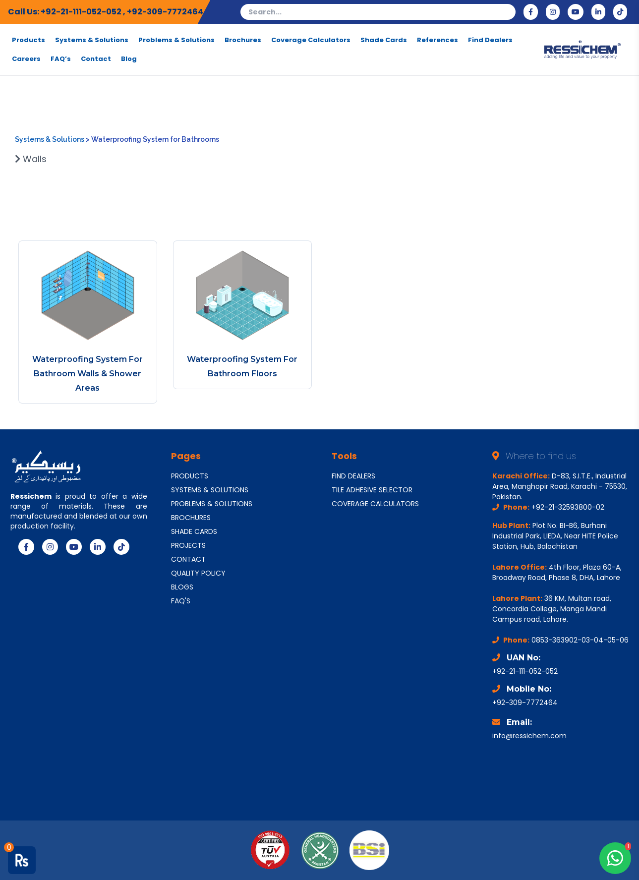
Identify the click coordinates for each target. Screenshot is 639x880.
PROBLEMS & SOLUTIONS (211, 504)
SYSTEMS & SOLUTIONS (209, 490)
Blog (129, 59)
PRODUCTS (189, 476)
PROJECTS (188, 545)
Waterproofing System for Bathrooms (155, 139)
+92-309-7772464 (165, 11)
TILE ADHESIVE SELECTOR (372, 490)
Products (28, 40)
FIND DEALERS (353, 476)
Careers (26, 59)
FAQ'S (180, 601)
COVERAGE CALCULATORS (375, 504)
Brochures (243, 40)
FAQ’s (61, 59)
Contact (96, 59)
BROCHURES (191, 518)
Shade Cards (383, 40)
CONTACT (188, 559)
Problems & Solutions (176, 40)
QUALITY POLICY (198, 573)
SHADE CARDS (194, 531)
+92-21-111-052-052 (82, 11)
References (437, 40)
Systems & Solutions (91, 40)
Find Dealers (490, 40)
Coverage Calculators (310, 40)
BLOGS (182, 587)
